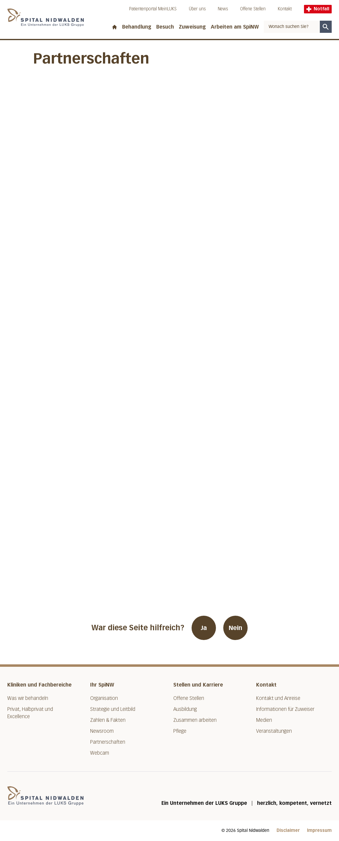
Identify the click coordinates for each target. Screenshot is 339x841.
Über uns (197, 9)
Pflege (179, 731)
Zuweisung (192, 27)
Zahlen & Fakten (107, 720)
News (223, 9)
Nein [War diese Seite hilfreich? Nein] (235, 628)
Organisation (104, 698)
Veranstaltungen (274, 731)
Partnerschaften (107, 742)
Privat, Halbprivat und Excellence (30, 712)
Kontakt (285, 9)
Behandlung (136, 27)
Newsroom (102, 731)
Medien (264, 720)
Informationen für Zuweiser (285, 709)
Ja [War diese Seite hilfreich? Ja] (204, 628)
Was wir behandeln (27, 698)
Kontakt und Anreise (278, 698)
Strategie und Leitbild (112, 709)
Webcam (99, 753)
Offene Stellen (253, 9)
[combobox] (292, 27)
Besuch (165, 27)
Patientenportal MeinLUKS (153, 9)
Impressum (319, 830)
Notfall (317, 9)
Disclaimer (288, 830)
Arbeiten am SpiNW (235, 27)
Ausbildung (185, 709)
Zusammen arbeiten (195, 720)
